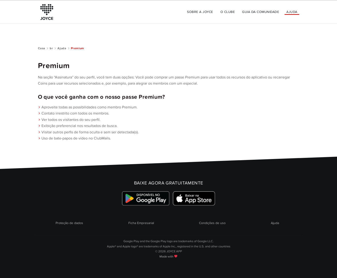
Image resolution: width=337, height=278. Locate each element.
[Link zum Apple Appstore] (194, 198)
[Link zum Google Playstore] (145, 198)
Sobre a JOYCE (200, 12)
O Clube (227, 12)
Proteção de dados (69, 223)
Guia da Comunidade (260, 12)
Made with (168, 256)
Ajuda (291, 12)
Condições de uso (212, 223)
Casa (41, 48)
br (51, 48)
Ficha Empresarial (141, 223)
